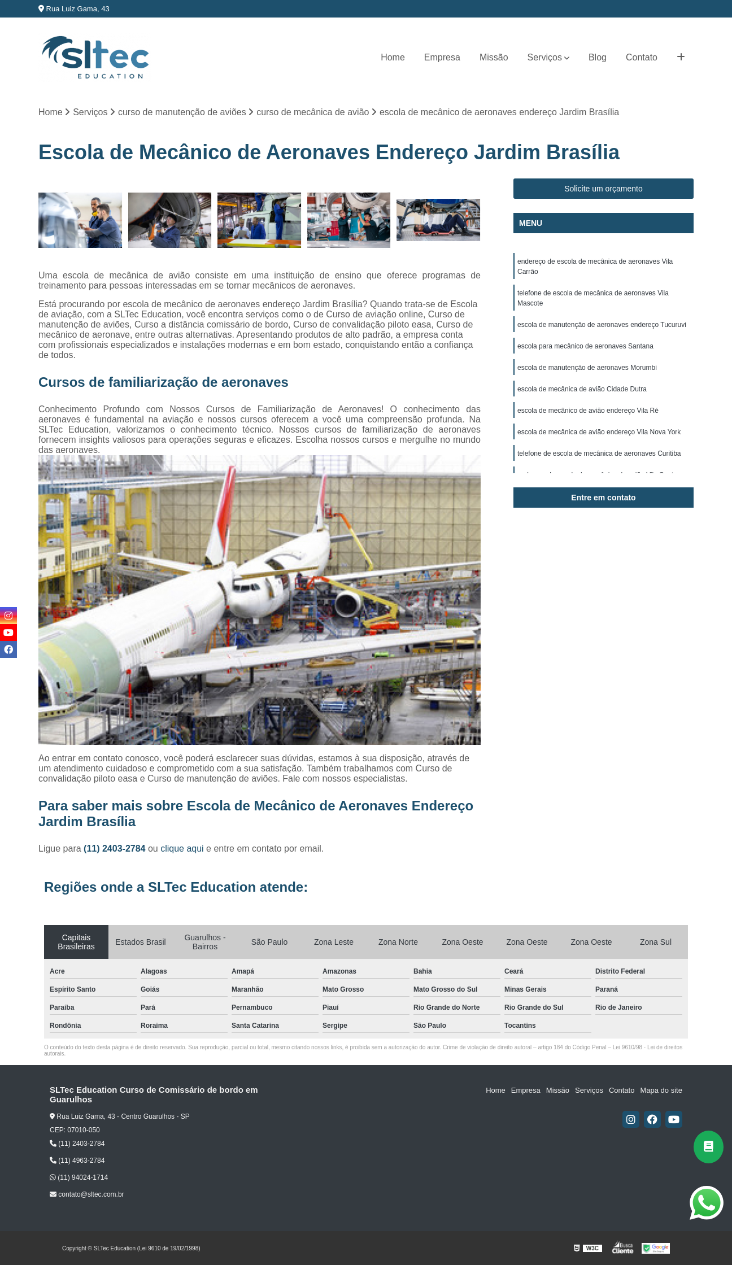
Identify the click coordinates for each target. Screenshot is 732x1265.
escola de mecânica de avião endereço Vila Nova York (599, 432)
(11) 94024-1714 (79, 1177)
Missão (494, 57)
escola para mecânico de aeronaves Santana (585, 346)
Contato (641, 57)
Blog (598, 57)
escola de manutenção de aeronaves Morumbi (587, 368)
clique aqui (182, 848)
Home (393, 57)
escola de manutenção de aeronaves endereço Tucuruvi (601, 325)
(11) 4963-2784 (77, 1160)
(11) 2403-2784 (116, 848)
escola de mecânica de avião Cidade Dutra (582, 389)
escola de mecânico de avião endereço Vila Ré (588, 411)
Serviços (545, 57)
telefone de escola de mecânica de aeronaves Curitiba (599, 453)
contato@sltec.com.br (87, 1194)
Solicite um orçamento (603, 188)
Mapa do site (661, 1090)
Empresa (442, 57)
